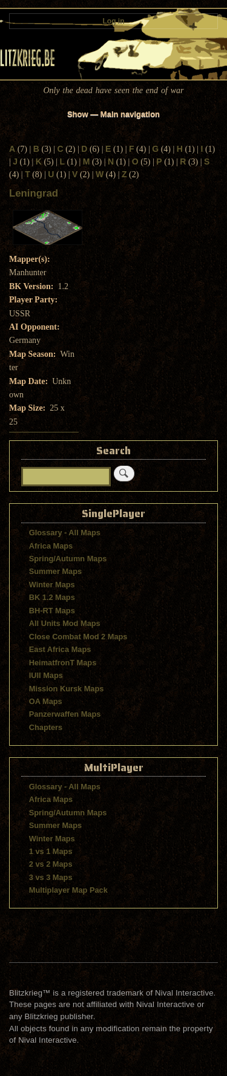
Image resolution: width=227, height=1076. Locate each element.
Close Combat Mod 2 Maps (78, 636)
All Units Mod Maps (64, 623)
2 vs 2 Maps (51, 864)
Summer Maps (55, 571)
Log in (114, 21)
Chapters (45, 727)
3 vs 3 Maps (51, 877)
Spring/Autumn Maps (68, 558)
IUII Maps (46, 675)
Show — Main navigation (113, 114)
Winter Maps (52, 584)
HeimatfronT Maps (63, 662)
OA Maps (45, 701)
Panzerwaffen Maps (65, 714)
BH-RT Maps (52, 610)
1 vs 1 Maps (51, 851)
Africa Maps (51, 545)
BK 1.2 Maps (52, 597)
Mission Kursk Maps (66, 688)
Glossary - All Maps (64, 532)
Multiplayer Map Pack (68, 890)
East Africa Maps (60, 649)
